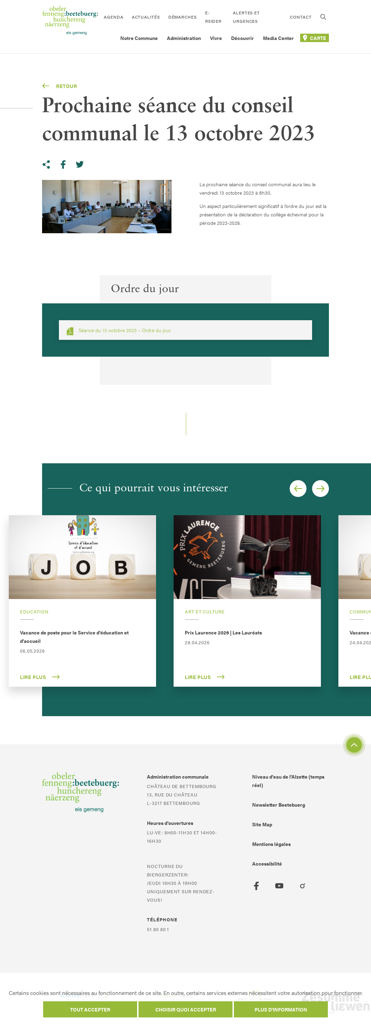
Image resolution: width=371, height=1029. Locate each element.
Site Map (262, 824)
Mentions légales (271, 843)
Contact (300, 17)
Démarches (182, 17)
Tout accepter (90, 1009)
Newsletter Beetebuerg (278, 804)
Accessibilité (267, 863)
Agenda (113, 17)
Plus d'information (281, 1009)
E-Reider (213, 16)
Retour (59, 86)
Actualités (146, 17)
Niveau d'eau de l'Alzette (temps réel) (288, 780)
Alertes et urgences (246, 16)
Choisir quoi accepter (185, 1009)
